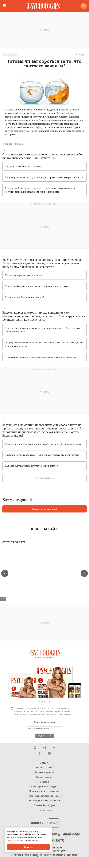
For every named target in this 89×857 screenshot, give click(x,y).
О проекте (45, 762)
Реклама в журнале (44, 772)
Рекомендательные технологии (44, 800)
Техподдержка (44, 810)
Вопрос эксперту (44, 777)
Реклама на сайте (44, 767)
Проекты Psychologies (44, 805)
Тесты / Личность (10, 55)
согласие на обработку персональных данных (46, 708)
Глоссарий (44, 781)
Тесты (83, 6)
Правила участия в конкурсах (44, 786)
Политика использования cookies (44, 795)
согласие (11, 840)
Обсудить (81, 54)
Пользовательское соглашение (44, 791)
